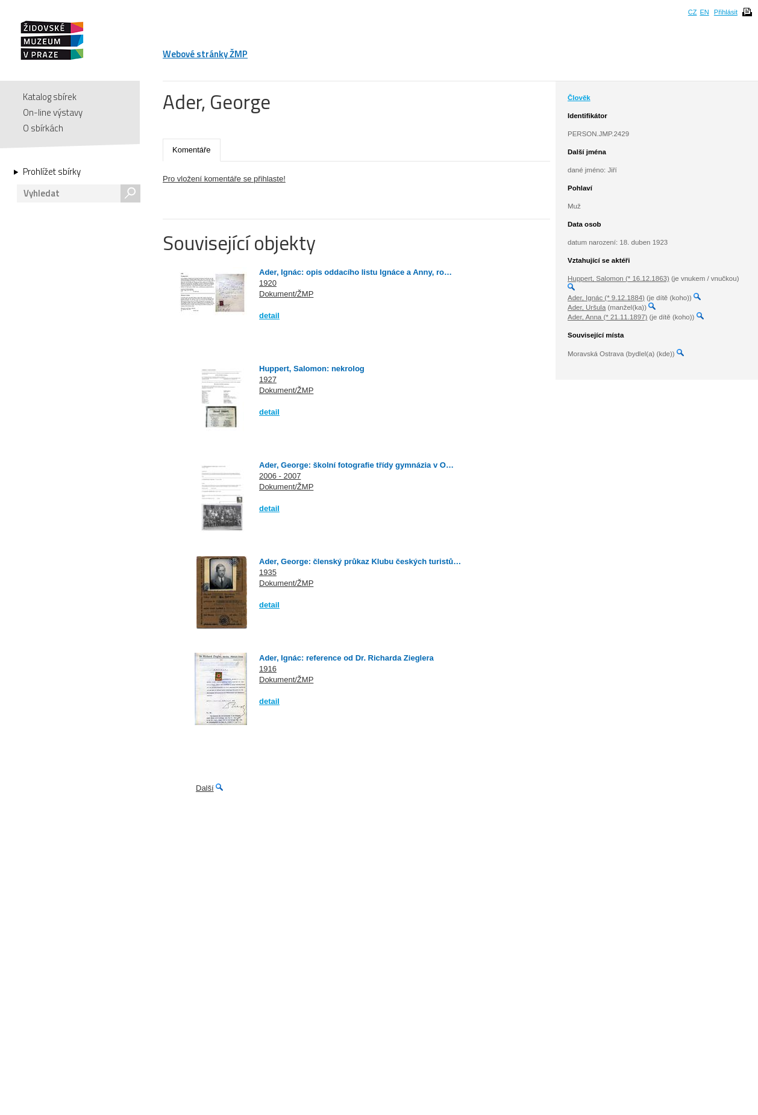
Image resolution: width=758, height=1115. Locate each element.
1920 (268, 282)
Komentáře (191, 149)
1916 (268, 668)
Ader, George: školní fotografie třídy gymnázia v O (352, 465)
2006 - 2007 (280, 475)
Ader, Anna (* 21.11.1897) (607, 317)
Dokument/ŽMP (286, 293)
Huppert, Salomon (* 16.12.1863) (618, 278)
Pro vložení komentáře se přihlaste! (224, 178)
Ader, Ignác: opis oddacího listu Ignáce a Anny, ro (351, 272)
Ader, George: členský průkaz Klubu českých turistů (356, 561)
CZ (692, 12)
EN (704, 12)
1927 (268, 379)
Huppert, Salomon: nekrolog (312, 368)
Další (205, 788)
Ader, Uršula (587, 307)
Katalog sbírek (50, 97)
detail (269, 315)
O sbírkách (43, 128)
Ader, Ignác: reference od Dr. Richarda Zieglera (346, 657)
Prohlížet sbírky (52, 171)
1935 (268, 572)
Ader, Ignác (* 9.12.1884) (606, 297)
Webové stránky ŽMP (205, 54)
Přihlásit (726, 12)
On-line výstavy (53, 112)
